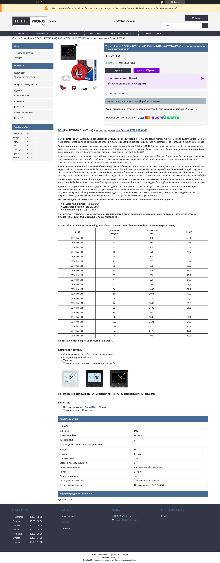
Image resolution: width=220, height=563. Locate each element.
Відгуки (18, 57)
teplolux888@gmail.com (27, 84)
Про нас (73, 34)
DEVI (61, 130)
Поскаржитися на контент (102, 560)
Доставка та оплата (153, 34)
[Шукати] (205, 25)
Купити (118, 70)
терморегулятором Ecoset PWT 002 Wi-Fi (121, 130)
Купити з (146, 70)
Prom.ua (124, 555)
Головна (23, 34)
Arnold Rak (90, 407)
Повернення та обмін (123, 34)
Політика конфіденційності (125, 560)
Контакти (95, 34)
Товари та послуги (47, 34)
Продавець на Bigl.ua (110, 557)
